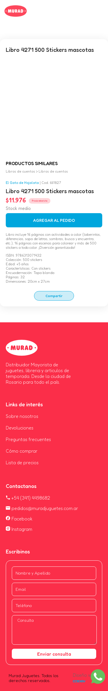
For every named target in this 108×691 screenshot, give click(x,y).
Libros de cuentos (20, 171)
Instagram (19, 529)
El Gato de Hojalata (22, 182)
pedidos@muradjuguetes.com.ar (42, 508)
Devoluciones (19, 428)
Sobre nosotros (22, 416)
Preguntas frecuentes (28, 439)
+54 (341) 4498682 (28, 498)
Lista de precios (22, 462)
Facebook (19, 519)
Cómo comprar (21, 451)
